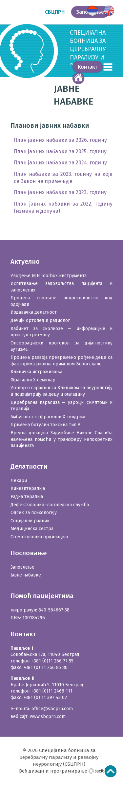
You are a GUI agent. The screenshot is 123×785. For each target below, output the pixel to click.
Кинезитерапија (27, 488)
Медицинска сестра (31, 528)
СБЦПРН (55, 12)
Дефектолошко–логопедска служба (49, 505)
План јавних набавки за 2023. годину (60, 192)
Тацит (96, 771)
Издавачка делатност (33, 312)
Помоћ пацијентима (41, 596)
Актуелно (25, 261)
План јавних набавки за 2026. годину (60, 140)
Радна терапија (26, 496)
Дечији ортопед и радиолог (40, 320)
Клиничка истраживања (36, 372)
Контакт (87, 67)
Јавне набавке (25, 575)
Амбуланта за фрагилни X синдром (47, 417)
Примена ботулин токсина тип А (45, 424)
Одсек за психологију (33, 512)
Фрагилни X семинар (32, 380)
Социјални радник (30, 521)
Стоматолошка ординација (39, 537)
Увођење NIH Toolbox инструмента (48, 275)
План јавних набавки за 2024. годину (60, 162)
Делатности (29, 466)
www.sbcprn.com (48, 716)
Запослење (22, 567)
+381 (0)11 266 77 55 (52, 661)
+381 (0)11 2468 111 (52, 691)
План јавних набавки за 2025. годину (60, 151)
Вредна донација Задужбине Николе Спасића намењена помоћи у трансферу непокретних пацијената (61, 439)
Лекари (18, 480)
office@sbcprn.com (52, 708)
